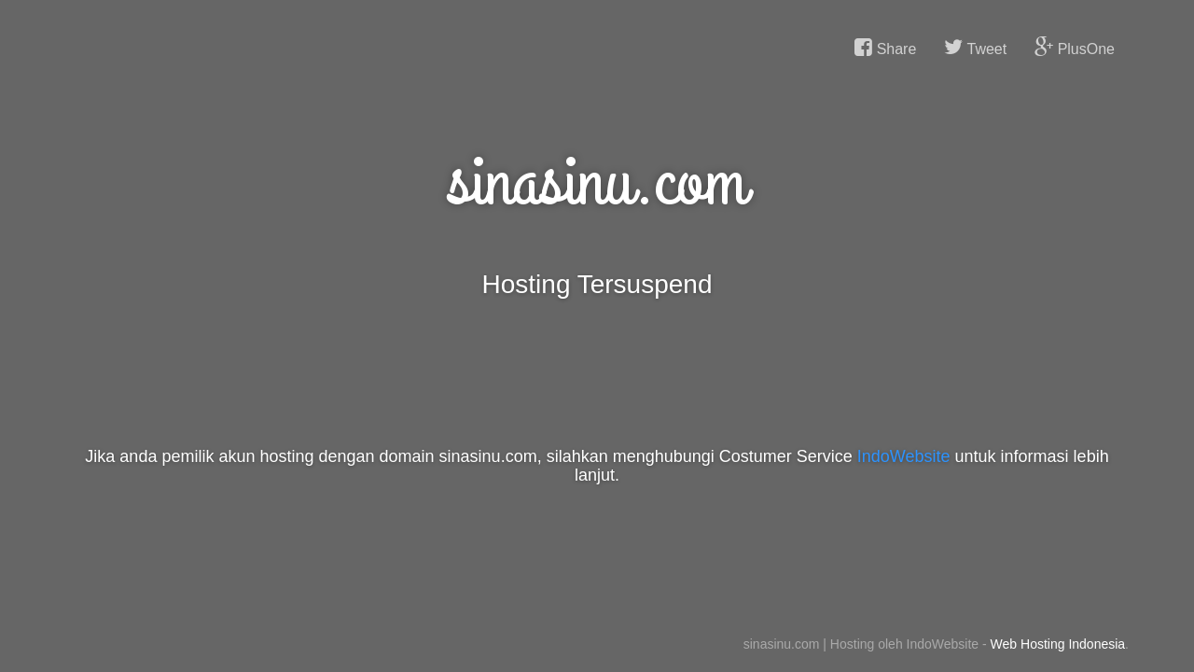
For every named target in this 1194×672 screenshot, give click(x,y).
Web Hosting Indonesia (1058, 644)
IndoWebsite (904, 456)
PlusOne (1074, 47)
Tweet (975, 47)
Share (885, 47)
